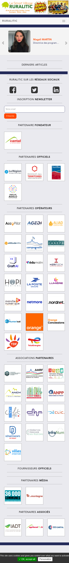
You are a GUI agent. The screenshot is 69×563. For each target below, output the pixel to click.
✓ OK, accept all (27, 559)
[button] (3, 41)
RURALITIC (9, 21)
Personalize (45, 559)
